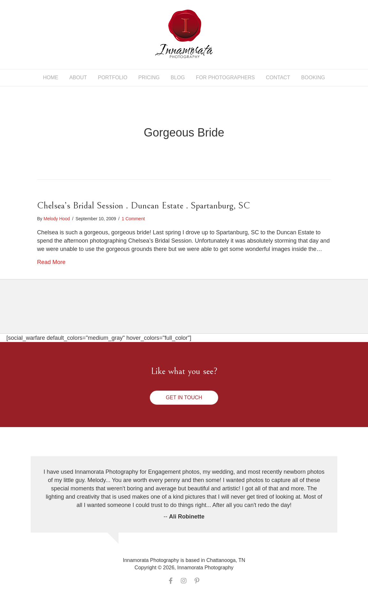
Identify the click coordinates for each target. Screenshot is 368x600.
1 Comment (133, 218)
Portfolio (112, 77)
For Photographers (225, 77)
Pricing (149, 77)
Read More (51, 262)
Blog (178, 77)
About (78, 77)
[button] (184, 398)
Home (50, 77)
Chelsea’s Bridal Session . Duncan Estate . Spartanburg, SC (143, 205)
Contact (278, 77)
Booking (313, 77)
